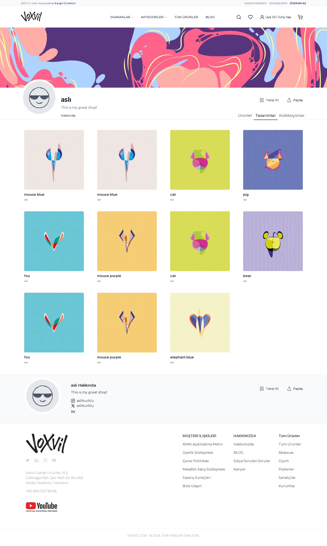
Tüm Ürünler (290, 444)
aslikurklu (82, 400)
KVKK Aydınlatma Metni (203, 444)
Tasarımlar (265, 115)
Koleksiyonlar (291, 115)
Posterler (286, 469)
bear (247, 276)
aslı (26, 199)
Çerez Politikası (196, 461)
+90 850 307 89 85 (41, 491)
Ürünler (245, 115)
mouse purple (109, 276)
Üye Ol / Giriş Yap (275, 17)
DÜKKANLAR (121, 17)
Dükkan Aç (298, 3)
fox (27, 276)
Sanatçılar (287, 478)
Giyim (284, 461)
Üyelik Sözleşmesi (198, 453)
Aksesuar (286, 453)
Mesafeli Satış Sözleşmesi (204, 469)
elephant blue (182, 357)
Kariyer (240, 469)
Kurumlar (287, 486)
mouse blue (34, 194)
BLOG (210, 17)
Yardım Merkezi (255, 3)
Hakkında (68, 115)
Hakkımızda (244, 444)
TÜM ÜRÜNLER (186, 17)
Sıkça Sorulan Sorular (252, 461)
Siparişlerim (278, 3)
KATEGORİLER (154, 17)
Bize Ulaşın (192, 486)
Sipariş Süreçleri (197, 478)
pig (246, 194)
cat (173, 194)
